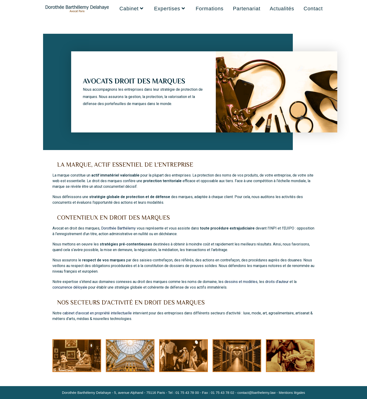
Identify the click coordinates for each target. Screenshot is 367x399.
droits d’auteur (277, 281)
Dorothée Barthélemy (118, 228)
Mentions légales (292, 393)
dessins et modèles (240, 281)
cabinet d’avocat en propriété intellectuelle (97, 313)
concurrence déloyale (69, 287)
